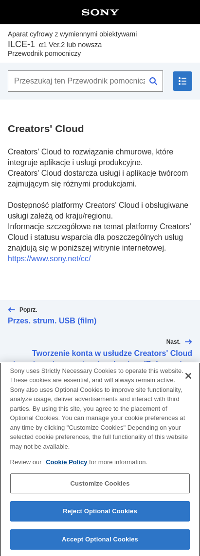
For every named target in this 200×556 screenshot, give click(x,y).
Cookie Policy (67, 468)
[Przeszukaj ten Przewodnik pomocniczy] (85, 81)
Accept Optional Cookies (100, 545)
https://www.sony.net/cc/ (49, 258)
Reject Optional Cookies (100, 517)
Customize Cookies (99, 489)
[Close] (188, 381)
